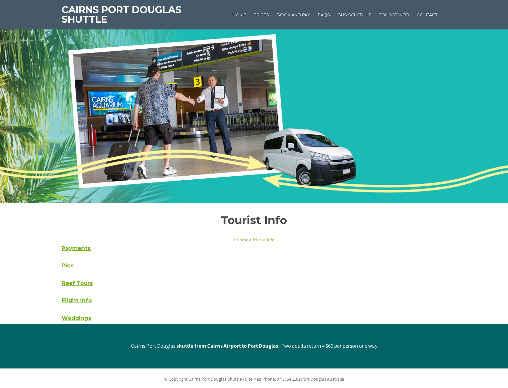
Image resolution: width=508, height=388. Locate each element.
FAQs (324, 14)
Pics (68, 265)
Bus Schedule (354, 14)
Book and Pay (293, 14)
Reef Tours (77, 283)
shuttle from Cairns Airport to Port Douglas (227, 345)
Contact (427, 14)
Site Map (253, 379)
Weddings (76, 318)
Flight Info (77, 300)
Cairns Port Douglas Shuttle (122, 14)
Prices (261, 14)
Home (239, 14)
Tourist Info (394, 14)
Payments (76, 248)
